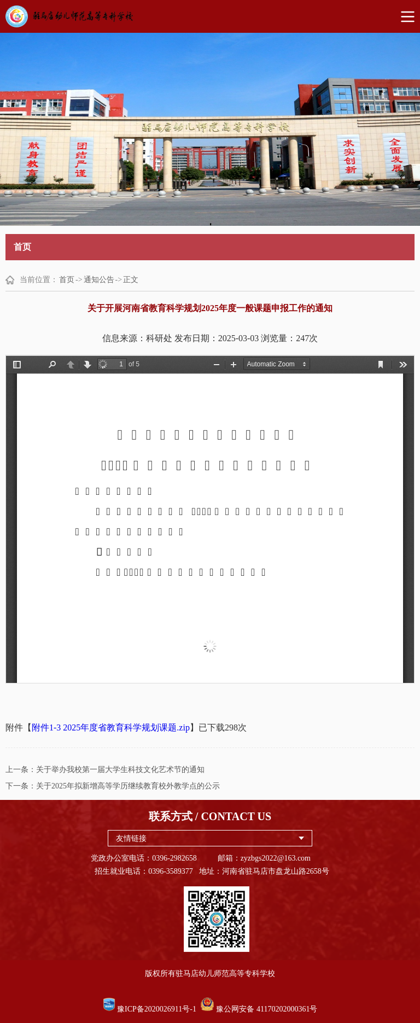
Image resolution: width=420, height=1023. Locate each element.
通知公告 (99, 280)
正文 (130, 280)
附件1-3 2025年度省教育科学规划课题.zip (111, 727)
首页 (66, 280)
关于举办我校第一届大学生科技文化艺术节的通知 (120, 769)
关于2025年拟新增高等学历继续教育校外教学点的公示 (128, 786)
